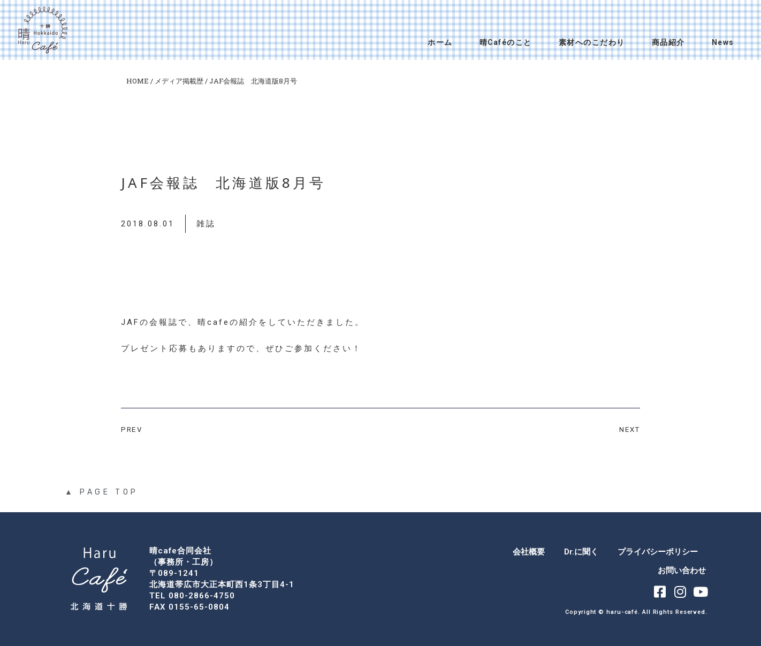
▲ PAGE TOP (102, 492)
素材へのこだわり (592, 42)
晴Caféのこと (506, 42)
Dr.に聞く (581, 552)
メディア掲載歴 (179, 81)
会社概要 (529, 552)
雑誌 (206, 224)
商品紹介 (668, 42)
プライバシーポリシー (658, 552)
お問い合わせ (682, 570)
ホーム (440, 42)
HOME (137, 81)
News (723, 42)
